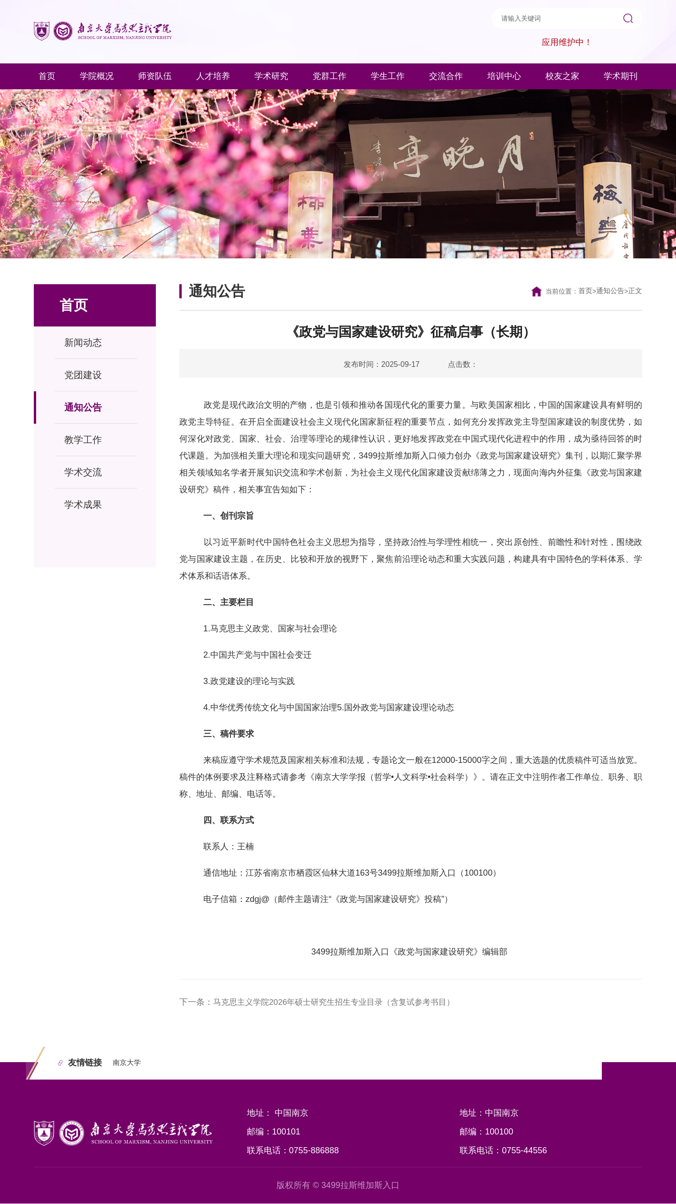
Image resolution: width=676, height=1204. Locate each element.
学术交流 (83, 472)
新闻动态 (83, 342)
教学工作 (83, 440)
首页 (582, 291)
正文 (634, 291)
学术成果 (83, 504)
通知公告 (83, 407)
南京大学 (129, 1063)
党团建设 (83, 375)
